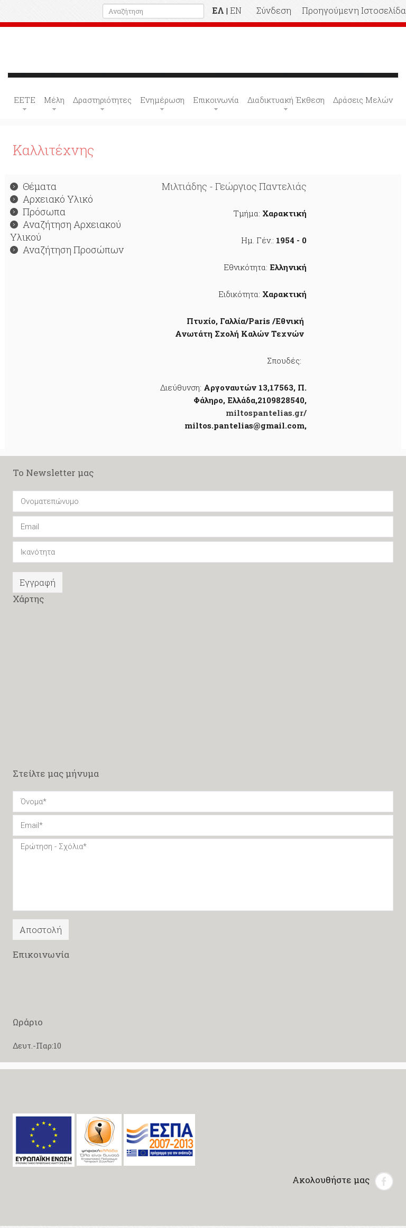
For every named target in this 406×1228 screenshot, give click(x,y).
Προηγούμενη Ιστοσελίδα (354, 10)
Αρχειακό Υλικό (51, 201)
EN (236, 10)
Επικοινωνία (216, 102)
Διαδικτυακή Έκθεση (286, 102)
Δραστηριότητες (102, 102)
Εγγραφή (38, 584)
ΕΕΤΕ (24, 102)
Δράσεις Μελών (363, 102)
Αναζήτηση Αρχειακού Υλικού (65, 232)
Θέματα (33, 188)
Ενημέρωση (162, 102)
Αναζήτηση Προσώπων (67, 251)
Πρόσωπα (38, 213)
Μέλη (54, 102)
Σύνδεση (273, 10)
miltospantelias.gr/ (266, 415)
